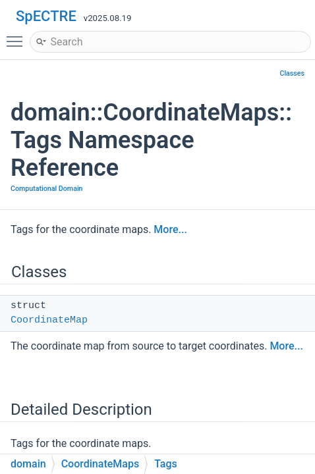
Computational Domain (47, 188)
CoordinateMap (49, 320)
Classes (291, 73)
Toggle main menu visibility (18, 35)
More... (170, 229)
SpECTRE (46, 16)
